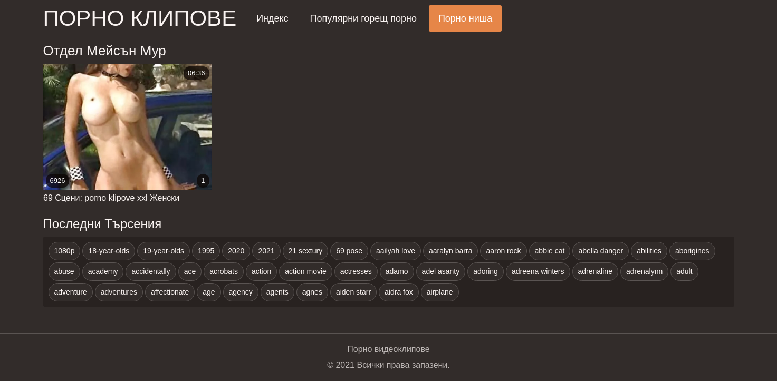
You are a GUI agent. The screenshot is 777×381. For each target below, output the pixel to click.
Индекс (272, 18)
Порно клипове (140, 18)
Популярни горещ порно (363, 18)
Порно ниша (465, 18)
